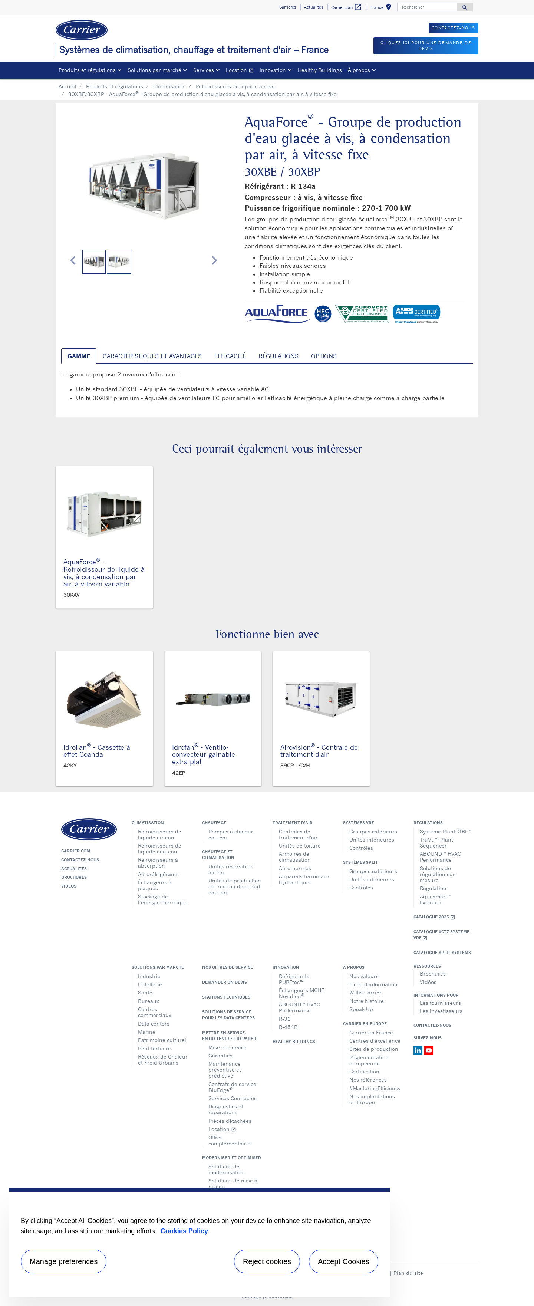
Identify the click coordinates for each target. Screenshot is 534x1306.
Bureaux (148, 1001)
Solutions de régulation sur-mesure (438, 874)
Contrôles (361, 848)
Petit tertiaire (154, 1048)
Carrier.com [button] (346, 7)
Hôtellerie (150, 984)
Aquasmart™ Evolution (435, 899)
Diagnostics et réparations (225, 1109)
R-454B (288, 1027)
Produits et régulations (114, 86)
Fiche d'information (373, 984)
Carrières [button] (287, 7)
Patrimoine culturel (162, 1040)
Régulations (428, 822)
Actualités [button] (313, 7)
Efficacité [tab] (230, 356)
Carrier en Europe (365, 1023)
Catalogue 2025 (434, 917)
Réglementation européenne (369, 1060)
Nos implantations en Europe (372, 1099)
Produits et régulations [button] (87, 70)
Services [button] (203, 70)
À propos (354, 967)
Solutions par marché (158, 967)
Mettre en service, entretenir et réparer (229, 1035)
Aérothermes (295, 868)
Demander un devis (224, 982)
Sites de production (373, 1049)
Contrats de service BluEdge (232, 1087)
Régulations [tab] (278, 356)
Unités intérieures (371, 839)
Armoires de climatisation (295, 857)
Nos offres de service (227, 967)
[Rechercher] (427, 7)
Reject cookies (267, 1261)
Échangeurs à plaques (155, 885)
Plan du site (408, 1273)
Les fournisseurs (440, 1003)
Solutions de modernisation (226, 1169)
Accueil (67, 86)
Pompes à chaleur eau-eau (230, 834)
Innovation (286, 967)
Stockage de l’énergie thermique (163, 899)
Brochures (74, 877)
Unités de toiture (300, 845)
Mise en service (227, 1047)
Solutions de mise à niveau (232, 1183)
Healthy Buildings (320, 70)
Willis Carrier (365, 992)
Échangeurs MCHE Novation (301, 993)
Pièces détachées (229, 1121)
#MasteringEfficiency (374, 1088)
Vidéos (68, 886)
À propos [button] (359, 70)
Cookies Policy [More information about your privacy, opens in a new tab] (184, 1231)
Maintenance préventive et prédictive (224, 1069)
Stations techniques (226, 997)
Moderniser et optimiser (231, 1157)
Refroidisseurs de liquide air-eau (236, 86)
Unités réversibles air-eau (230, 869)
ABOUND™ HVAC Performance (440, 857)
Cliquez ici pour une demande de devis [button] (426, 46)
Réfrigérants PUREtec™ (294, 979)
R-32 (285, 1019)
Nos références (368, 1079)
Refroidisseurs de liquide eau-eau (159, 848)
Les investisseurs (441, 1011)
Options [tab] (324, 356)
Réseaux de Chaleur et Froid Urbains (163, 1059)
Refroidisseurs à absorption (158, 862)
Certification (364, 1071)
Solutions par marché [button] (154, 70)
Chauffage (214, 822)
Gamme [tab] (78, 356)
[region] (199, 1242)
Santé (145, 992)
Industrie (149, 976)
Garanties (220, 1055)
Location (241, 71)
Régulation (433, 888)
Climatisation (169, 86)
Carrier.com (75, 850)
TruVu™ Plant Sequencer (436, 842)
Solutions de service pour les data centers (228, 1014)
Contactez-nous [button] (453, 27)
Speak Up (361, 1009)
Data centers (153, 1023)
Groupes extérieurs (373, 831)
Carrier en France (371, 1032)
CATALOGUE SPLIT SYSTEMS (442, 952)
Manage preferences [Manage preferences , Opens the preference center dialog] (64, 1261)
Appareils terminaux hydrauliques (304, 879)
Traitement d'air (293, 822)
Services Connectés (232, 1098)
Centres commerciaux (154, 1012)
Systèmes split (360, 862)
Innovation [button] (273, 70)
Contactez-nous (80, 859)
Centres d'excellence (374, 1040)
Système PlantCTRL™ (445, 831)
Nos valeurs (364, 976)
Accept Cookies (343, 1261)
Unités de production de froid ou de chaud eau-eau (234, 886)
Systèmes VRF (358, 822)
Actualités (74, 868)
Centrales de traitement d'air (298, 834)
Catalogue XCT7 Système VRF (441, 935)
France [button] (382, 8)
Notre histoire (366, 1001)
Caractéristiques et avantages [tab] (152, 356)
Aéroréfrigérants (158, 874)
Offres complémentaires (230, 1140)
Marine (146, 1032)
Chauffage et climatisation (218, 854)
